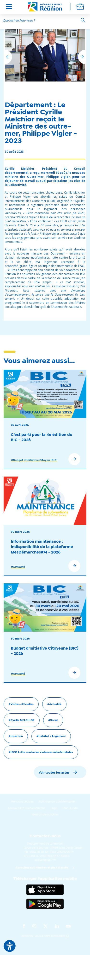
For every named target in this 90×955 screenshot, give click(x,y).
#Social (53, 720)
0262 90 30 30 (39, 852)
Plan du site (70, 808)
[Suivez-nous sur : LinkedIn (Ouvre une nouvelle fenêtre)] (57, 926)
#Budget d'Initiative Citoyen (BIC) (34, 460)
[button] (81, 57)
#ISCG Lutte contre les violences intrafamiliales (41, 752)
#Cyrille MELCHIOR (22, 720)
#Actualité (18, 567)
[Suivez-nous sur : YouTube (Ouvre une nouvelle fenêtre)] (68, 927)
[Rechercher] (83, 20)
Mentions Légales (22, 802)
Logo (54, 808)
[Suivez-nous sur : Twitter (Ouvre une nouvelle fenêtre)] (45, 926)
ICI (67, 936)
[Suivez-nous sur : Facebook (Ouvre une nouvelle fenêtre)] (24, 926)
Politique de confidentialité (57, 802)
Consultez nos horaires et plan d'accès (42, 868)
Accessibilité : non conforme (26, 808)
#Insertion (16, 736)
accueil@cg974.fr (45, 860)
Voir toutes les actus (54, 772)
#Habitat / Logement (51, 736)
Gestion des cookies (45, 815)
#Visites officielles (21, 704)
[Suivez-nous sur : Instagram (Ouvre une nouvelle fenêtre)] (34, 926)
